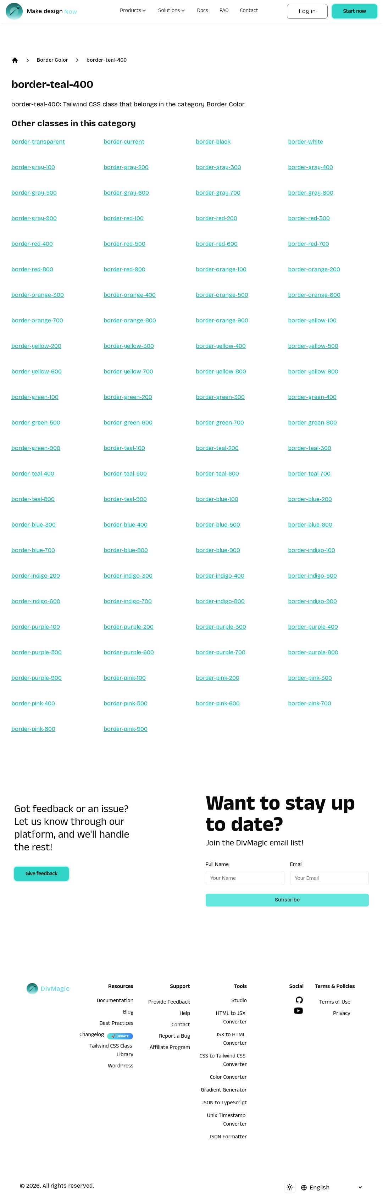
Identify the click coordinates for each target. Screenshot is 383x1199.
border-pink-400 (33, 703)
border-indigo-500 (312, 575)
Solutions (171, 11)
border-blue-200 (310, 499)
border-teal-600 (217, 473)
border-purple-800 (313, 652)
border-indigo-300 (128, 575)
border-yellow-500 (313, 346)
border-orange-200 (314, 269)
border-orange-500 (222, 295)
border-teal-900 (125, 499)
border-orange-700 (37, 320)
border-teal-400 (107, 60)
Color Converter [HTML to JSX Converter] (228, 1078)
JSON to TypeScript (224, 1103)
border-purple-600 (129, 652)
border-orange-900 (222, 320)
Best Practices (116, 1024)
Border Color (52, 60)
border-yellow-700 (128, 371)
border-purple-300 (221, 626)
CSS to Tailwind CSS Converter (223, 1061)
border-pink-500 (126, 703)
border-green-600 (128, 422)
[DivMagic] (48, 11)
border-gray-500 (34, 192)
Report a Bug (174, 1037)
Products (133, 11)
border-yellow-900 (313, 371)
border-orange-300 (37, 295)
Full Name (217, 864)
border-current (124, 141)
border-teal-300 (309, 448)
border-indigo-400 (220, 575)
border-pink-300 (310, 678)
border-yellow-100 (312, 320)
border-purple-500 (36, 652)
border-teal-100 (124, 448)
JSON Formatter (228, 1137)
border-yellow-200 (36, 346)
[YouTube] (299, 1011)
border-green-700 (220, 422)
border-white (305, 141)
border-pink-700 (309, 703)
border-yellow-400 (221, 346)
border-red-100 (124, 218)
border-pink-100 (125, 678)
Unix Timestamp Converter (227, 1120)
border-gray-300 (218, 167)
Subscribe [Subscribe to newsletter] (287, 900)
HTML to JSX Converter (231, 1018)
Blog (128, 1013)
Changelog (91, 1035)
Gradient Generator (224, 1091)
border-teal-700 (309, 473)
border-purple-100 (35, 626)
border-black (213, 141)
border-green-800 (312, 422)
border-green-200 (128, 397)
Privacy (341, 1014)
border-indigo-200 (35, 575)
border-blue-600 (310, 524)
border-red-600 (217, 243)
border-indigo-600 (35, 601)
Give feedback (41, 874)
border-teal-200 (217, 448)
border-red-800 (32, 269)
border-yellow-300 (129, 346)
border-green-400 (312, 397)
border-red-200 (216, 218)
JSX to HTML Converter (231, 1039)
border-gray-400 (310, 167)
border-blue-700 (33, 550)
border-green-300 (220, 397)
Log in (307, 11)
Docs (202, 11)
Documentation (115, 1001)
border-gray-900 (34, 218)
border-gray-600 (126, 192)
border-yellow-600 (36, 371)
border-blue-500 (218, 524)
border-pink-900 (126, 729)
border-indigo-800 (220, 601)
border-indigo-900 (312, 601)
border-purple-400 (313, 626)
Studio (239, 1001)
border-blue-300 (33, 524)
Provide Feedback (169, 1003)
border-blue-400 (126, 524)
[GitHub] (299, 1000)
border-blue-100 (217, 499)
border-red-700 (308, 243)
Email (296, 864)
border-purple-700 (220, 652)
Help (184, 1014)
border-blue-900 (218, 550)
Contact (249, 11)
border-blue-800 (126, 550)
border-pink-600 (218, 703)
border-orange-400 (130, 295)
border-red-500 (124, 243)
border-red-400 (32, 243)
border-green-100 (35, 397)
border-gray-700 (218, 192)
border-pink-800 (33, 729)
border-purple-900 (36, 678)
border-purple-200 (129, 626)
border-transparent (38, 141)
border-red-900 (124, 269)
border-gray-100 (33, 167)
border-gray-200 (126, 167)
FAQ (224, 11)
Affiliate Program (170, 1048)
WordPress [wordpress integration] (120, 1066)
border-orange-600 (314, 295)
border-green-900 (35, 448)
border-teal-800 (33, 499)
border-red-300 (309, 218)
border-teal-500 (125, 473)
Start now (354, 12)
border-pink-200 (217, 678)
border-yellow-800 (221, 371)
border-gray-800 (310, 192)
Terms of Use (334, 1003)
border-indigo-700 (128, 601)
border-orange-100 (221, 269)
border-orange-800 (130, 320)
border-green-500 (35, 422)
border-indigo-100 (311, 550)
